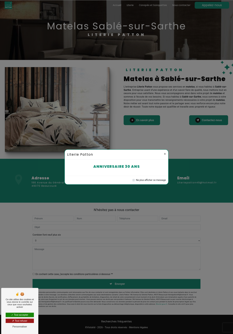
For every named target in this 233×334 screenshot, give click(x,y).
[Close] (165, 154)
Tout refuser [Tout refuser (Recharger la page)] (19, 321)
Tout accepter (19, 315)
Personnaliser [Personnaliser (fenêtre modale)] (19, 326)
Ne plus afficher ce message (151, 180)
